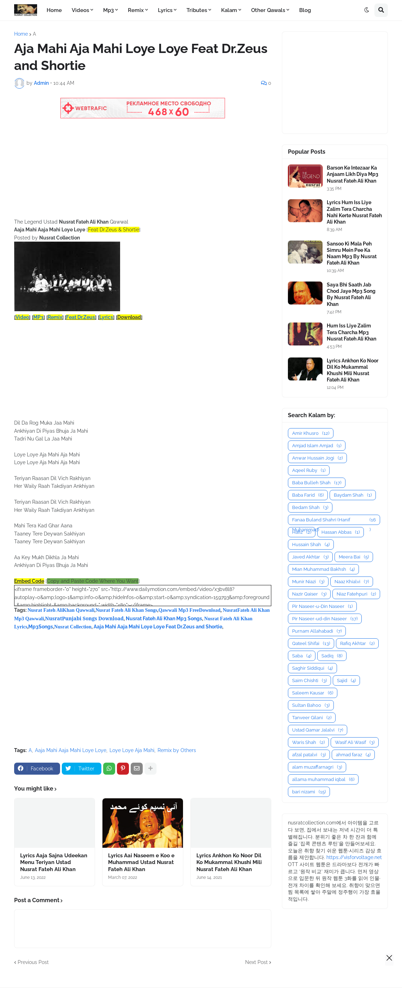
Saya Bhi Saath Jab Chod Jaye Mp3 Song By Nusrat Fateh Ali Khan (351, 294)
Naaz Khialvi (352, 581)
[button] (366, 10)
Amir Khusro (310, 433)
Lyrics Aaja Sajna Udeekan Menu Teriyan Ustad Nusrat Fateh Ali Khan (53, 862)
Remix (55, 317)
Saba (301, 656)
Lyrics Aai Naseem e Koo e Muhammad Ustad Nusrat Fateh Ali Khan (141, 862)
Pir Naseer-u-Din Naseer (322, 606)
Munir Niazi (308, 581)
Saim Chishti (309, 680)
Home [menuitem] (54, 10)
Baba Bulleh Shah (316, 482)
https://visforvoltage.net (354, 857)
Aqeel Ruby (308, 470)
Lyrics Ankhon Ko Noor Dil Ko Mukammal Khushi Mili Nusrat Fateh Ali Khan (229, 862)
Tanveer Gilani (311, 717)
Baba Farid (308, 495)
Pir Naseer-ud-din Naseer (324, 618)
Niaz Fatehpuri (356, 594)
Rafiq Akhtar (357, 643)
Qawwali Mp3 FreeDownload (189, 610)
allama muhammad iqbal (323, 779)
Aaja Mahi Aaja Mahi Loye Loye (70, 750)
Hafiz (301, 532)
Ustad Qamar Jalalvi (317, 730)
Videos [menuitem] (80, 10)
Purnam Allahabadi (317, 631)
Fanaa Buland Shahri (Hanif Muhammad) (334, 520)
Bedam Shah (310, 507)
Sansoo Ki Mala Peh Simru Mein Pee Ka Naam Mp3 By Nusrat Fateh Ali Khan (352, 253)
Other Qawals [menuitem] (268, 10)
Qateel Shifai (311, 643)
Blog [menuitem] (305, 10)
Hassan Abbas (340, 532)
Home (21, 33)
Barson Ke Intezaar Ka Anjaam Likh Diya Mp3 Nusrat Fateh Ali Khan (352, 174)
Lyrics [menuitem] (165, 10)
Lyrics (106, 317)
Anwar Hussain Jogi (317, 458)
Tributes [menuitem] (197, 10)
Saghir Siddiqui (312, 668)
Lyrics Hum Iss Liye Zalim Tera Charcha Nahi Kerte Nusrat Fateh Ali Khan (354, 212)
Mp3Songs (40, 626)
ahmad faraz (353, 754)
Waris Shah (308, 742)
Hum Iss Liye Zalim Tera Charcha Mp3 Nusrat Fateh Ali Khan (351, 332)
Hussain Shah (311, 544)
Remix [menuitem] (136, 10)
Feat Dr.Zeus (80, 317)
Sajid (346, 680)
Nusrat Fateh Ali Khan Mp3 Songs (164, 618)
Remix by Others (177, 750)
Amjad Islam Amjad (316, 445)
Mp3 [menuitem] (108, 10)
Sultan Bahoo (311, 705)
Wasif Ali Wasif (354, 742)
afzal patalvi (309, 754)
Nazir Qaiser (309, 594)
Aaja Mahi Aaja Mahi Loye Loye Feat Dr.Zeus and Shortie (158, 626)
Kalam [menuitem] (229, 10)
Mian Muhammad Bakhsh (323, 569)
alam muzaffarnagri (317, 767)
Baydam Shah (353, 495)
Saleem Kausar (312, 693)
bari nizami (309, 792)
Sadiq (331, 656)
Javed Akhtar (310, 557)
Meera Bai (354, 557)
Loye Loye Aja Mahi (132, 750)
